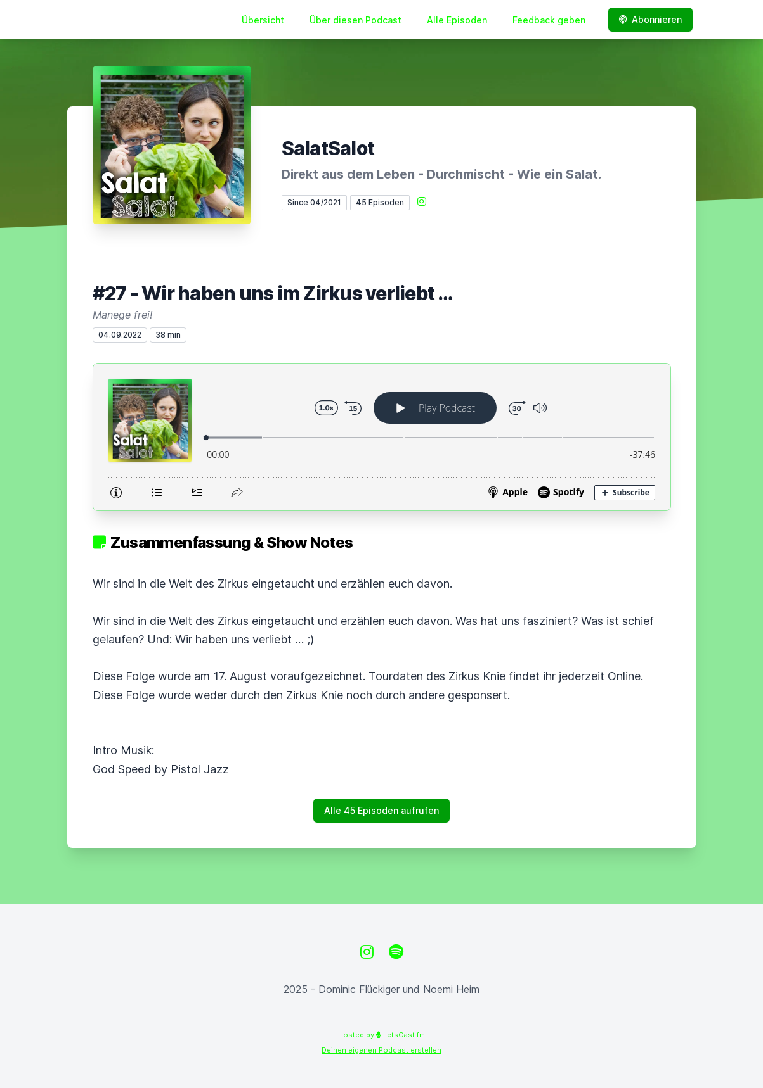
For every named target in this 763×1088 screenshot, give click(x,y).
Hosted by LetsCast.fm (381, 1034)
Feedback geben (548, 20)
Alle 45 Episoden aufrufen (381, 810)
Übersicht (263, 20)
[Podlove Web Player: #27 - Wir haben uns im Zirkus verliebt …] (381, 437)
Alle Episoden (457, 20)
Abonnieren (650, 19)
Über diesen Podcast (355, 20)
